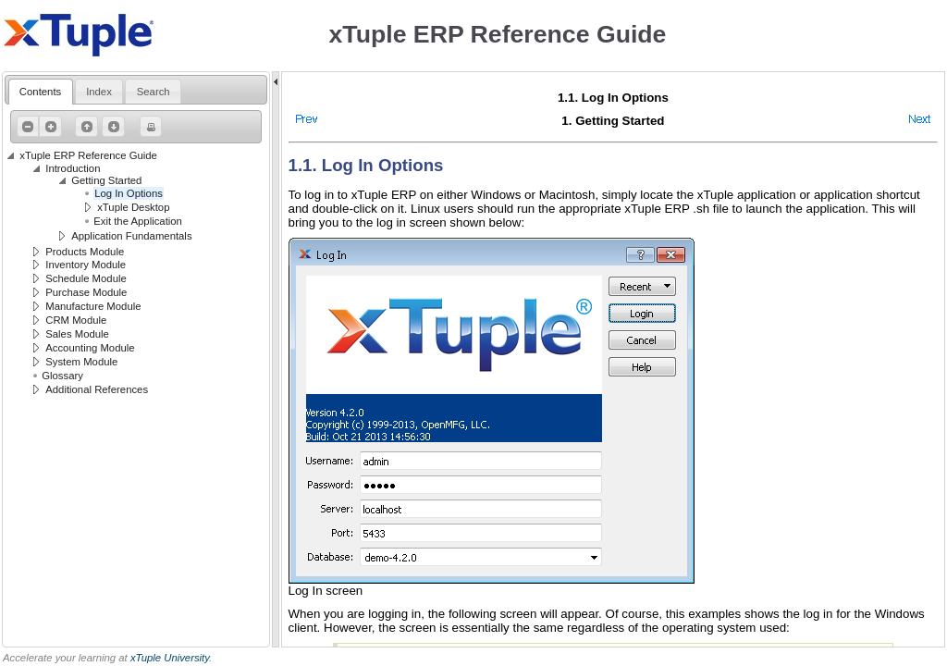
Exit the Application (137, 221)
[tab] (40, 92)
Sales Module (77, 333)
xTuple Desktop (133, 207)
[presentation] (40, 92)
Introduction (72, 168)
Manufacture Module (93, 306)
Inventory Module (85, 264)
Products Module (84, 251)
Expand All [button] (48, 126)
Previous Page (84, 126)
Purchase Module (86, 292)
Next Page (111, 126)
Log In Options (128, 193)
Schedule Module (86, 278)
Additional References (96, 389)
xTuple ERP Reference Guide (88, 155)
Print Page (149, 126)
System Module (81, 361)
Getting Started (106, 180)
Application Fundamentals (131, 235)
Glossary (62, 375)
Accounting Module (89, 347)
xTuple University (169, 657)
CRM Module (75, 320)
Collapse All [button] (26, 126)
